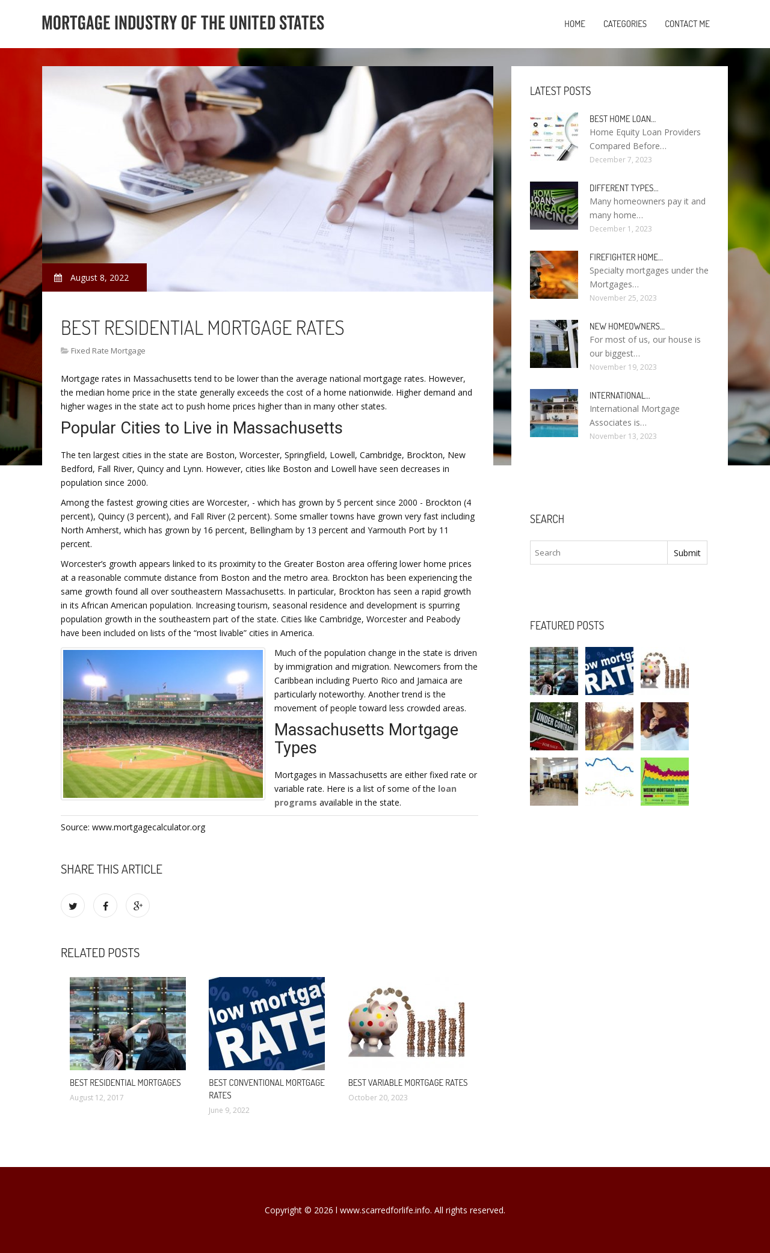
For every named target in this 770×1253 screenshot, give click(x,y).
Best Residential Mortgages (125, 1082)
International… (620, 395)
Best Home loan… (623, 118)
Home (574, 23)
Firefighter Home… (626, 257)
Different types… (624, 188)
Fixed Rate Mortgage (108, 350)
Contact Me (687, 23)
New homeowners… (627, 326)
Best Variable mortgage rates (408, 1082)
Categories (625, 23)
